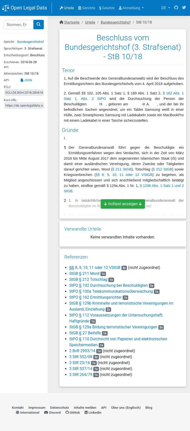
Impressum (37, 407)
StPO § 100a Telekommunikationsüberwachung (111, 291)
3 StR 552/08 (80, 356)
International (27, 412)
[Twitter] (184, 8)
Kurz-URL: (10, 100)
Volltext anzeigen (123, 203)
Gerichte (86, 8)
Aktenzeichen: (14, 73)
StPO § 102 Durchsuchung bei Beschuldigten (108, 285)
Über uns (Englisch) (126, 407)
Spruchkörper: (13, 48)
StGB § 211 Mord (84, 273)
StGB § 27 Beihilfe (85, 333)
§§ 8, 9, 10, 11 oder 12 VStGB (124, 175)
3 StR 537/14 (80, 368)
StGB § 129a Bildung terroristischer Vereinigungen (113, 327)
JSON (26, 80)
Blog (148, 407)
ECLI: (7, 87)
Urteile (67, 8)
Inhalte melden (85, 407)
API (103, 407)
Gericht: (9, 42)
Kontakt (18, 407)
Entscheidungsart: (16, 55)
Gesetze (107, 8)
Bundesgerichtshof (30, 42)
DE (164, 7)
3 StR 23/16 (79, 362)
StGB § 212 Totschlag (88, 279)
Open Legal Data (24, 8)
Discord (52, 412)
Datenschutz (59, 407)
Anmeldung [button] (130, 8)
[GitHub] (176, 8)
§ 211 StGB (122, 169)
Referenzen (76, 257)
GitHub (73, 412)
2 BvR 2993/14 (82, 350)
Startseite (72, 22)
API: (6, 80)
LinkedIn (93, 412)
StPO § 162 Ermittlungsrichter (95, 297)
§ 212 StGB (162, 169)
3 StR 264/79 (80, 374)
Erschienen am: (11, 64)
